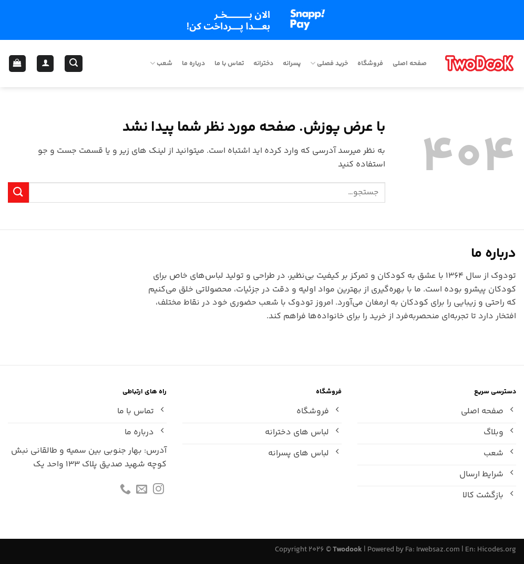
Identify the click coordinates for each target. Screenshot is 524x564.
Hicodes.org (496, 550)
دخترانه (263, 63)
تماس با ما (229, 63)
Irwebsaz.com (438, 550)
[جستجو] (73, 63)
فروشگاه (370, 63)
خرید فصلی (329, 63)
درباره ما (193, 63)
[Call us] (125, 491)
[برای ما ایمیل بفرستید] (141, 491)
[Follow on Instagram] (158, 491)
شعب (161, 63)
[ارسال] (18, 192)
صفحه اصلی (410, 63)
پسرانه (292, 63)
